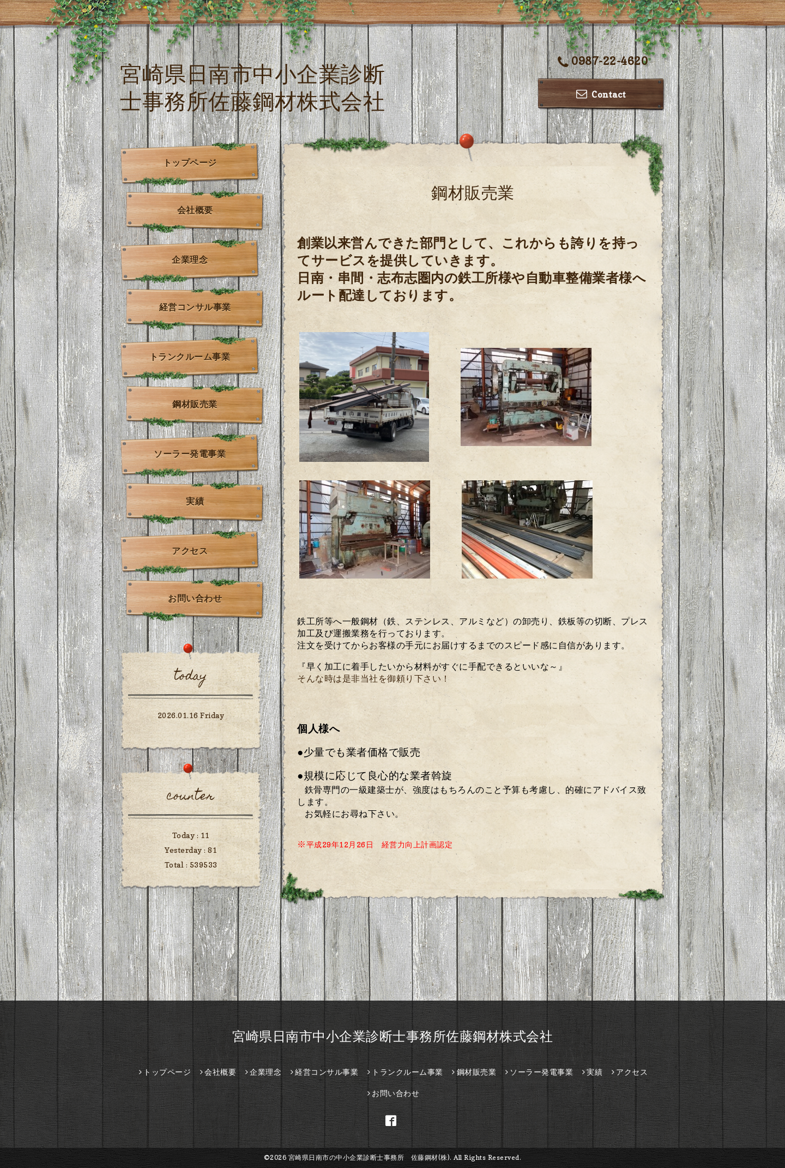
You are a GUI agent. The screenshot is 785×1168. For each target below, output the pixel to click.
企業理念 (190, 259)
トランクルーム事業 (190, 356)
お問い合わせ (195, 598)
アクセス (190, 550)
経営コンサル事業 (195, 307)
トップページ (190, 162)
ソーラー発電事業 (190, 453)
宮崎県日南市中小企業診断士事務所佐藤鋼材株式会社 (392, 1036)
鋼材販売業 (195, 404)
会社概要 (195, 209)
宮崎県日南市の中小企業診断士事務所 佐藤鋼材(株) (369, 1157)
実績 (195, 501)
